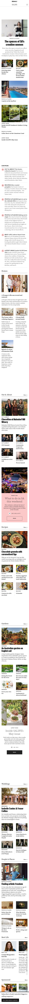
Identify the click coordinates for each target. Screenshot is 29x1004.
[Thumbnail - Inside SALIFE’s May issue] (14, 139)
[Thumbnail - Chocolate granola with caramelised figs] (14, 546)
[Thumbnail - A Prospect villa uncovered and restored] (14, 290)
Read (14, 518)
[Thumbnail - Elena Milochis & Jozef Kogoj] (7, 847)
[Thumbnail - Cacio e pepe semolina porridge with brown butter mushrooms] (21, 69)
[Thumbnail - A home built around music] (21, 323)
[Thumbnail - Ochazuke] (21, 588)
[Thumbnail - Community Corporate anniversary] (21, 442)
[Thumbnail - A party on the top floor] (14, 91)
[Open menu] (27, 4)
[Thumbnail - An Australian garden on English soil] (14, 645)
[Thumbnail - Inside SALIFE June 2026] (16, 258)
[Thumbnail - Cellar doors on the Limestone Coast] (14, 132)
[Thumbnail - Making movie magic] (16, 222)
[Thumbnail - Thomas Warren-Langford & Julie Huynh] (7, 831)
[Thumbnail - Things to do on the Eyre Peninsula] (7, 925)
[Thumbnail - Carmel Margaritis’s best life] (9, 955)
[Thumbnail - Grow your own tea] (7, 687)
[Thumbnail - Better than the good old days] (7, 908)
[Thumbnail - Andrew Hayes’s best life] (16, 240)
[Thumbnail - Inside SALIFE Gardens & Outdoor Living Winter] (14, 116)
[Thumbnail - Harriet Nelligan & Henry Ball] (21, 846)
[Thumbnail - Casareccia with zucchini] (7, 589)
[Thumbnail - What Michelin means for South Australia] (21, 909)
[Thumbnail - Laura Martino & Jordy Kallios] (21, 830)
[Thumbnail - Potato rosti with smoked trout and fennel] (7, 572)
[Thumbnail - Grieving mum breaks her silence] (7, 67)
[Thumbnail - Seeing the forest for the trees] (7, 671)
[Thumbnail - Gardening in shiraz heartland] (21, 689)
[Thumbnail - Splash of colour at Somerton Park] (7, 354)
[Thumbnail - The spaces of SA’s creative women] (14, 38)
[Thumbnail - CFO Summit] (7, 440)
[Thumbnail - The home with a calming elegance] (7, 320)
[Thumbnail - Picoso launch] (21, 458)
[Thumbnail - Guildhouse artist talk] (7, 455)
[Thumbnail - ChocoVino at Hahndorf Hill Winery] (14, 415)
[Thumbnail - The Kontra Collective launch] (16, 174)
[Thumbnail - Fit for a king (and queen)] (21, 926)
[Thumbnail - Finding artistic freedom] (14, 880)
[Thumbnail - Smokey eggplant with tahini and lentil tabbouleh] (21, 572)
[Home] (14, 1)
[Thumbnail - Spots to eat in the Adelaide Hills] (16, 204)
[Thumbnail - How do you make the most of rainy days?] (21, 672)
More (25, 395)
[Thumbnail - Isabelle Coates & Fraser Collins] (14, 804)
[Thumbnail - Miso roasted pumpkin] (16, 189)
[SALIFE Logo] (14, 4)
